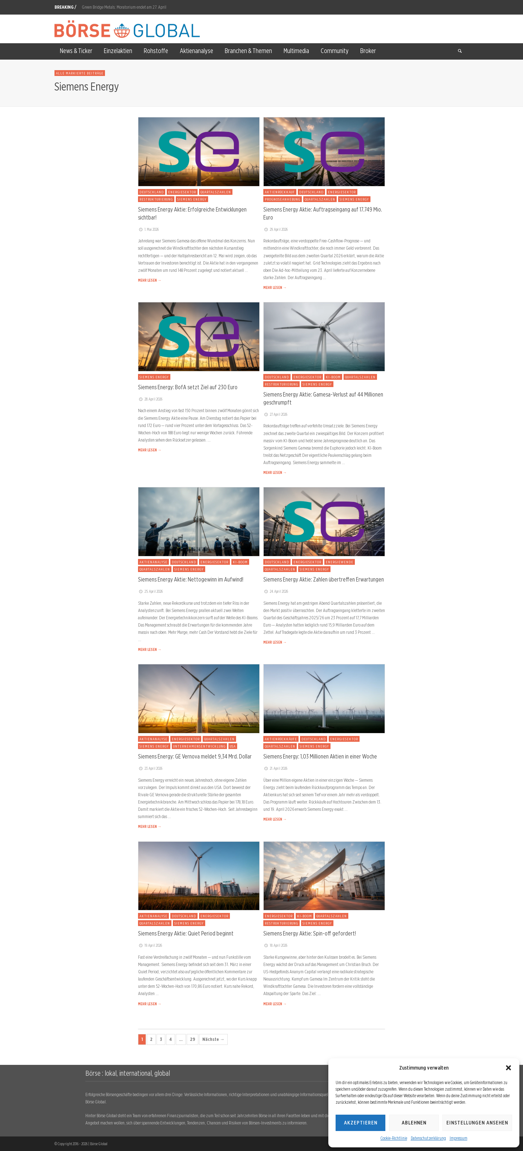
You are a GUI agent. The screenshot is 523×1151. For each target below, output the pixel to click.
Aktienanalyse (153, 562)
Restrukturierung (156, 199)
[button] (508, 1067)
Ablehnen (414, 1122)
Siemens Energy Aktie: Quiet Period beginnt (186, 933)
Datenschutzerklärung (428, 1138)
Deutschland (151, 192)
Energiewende (339, 562)
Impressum (458, 1138)
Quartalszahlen (215, 192)
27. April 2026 (275, 414)
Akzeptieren (360, 1122)
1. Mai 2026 (148, 229)
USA (233, 746)
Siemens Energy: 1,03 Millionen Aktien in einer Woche (320, 756)
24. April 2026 (275, 591)
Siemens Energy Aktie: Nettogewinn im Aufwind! (190, 579)
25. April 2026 (150, 591)
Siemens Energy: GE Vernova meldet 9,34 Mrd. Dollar (195, 756)
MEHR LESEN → (149, 280)
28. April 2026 (150, 399)
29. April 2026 (275, 229)
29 (192, 1039)
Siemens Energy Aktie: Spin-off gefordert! (309, 933)
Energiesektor (182, 192)
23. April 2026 (150, 768)
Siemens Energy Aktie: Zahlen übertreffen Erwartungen (323, 579)
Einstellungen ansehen (477, 1122)
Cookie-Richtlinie (394, 1138)
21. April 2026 (275, 768)
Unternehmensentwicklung (199, 746)
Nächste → (213, 1039)
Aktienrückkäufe (281, 739)
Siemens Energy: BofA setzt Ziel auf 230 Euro (188, 387)
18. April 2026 (275, 945)
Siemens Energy (192, 199)
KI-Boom (333, 377)
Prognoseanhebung (282, 199)
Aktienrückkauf (280, 192)
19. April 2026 (150, 945)
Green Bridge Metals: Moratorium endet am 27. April (124, 7)
